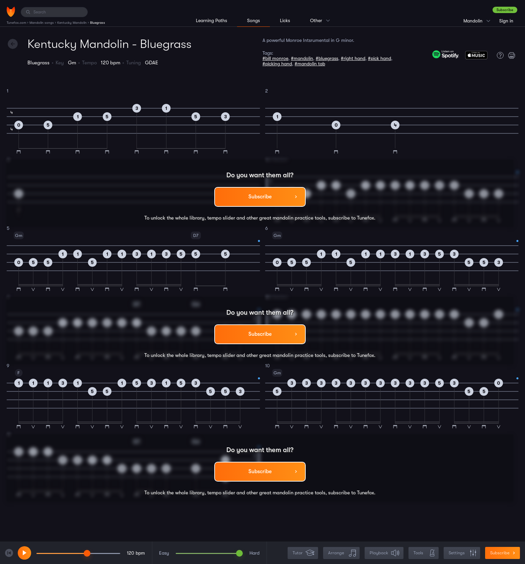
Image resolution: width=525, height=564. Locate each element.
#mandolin (302, 58)
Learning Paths (211, 20)
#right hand (353, 58)
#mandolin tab (310, 63)
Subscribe (505, 10)
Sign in (506, 20)
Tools (424, 553)
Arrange (342, 553)
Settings (462, 553)
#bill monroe (275, 58)
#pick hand (379, 58)
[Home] (11, 12)
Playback (385, 553)
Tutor (303, 553)
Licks (285, 20)
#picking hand (277, 63)
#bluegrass (327, 58)
